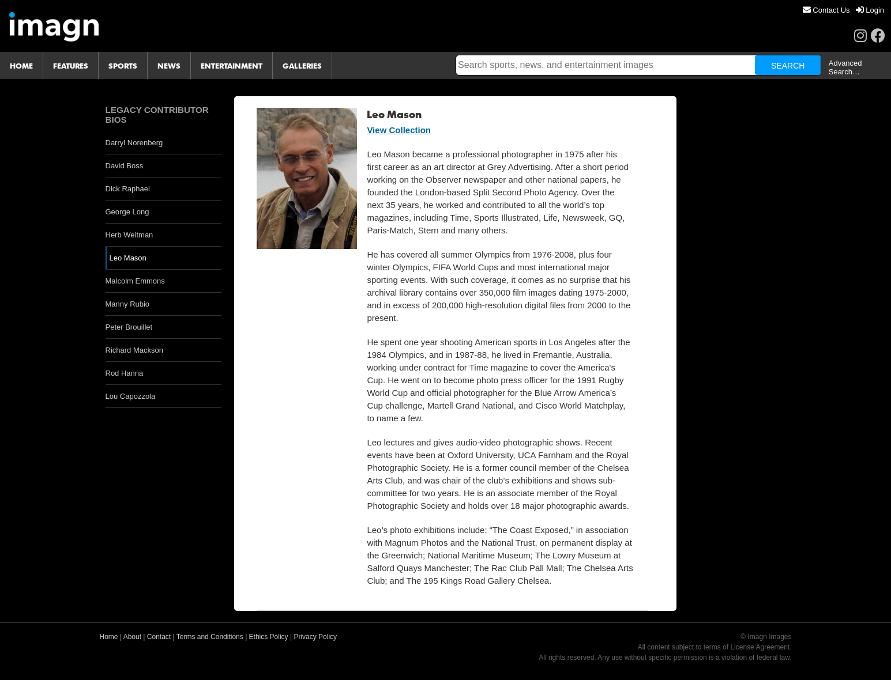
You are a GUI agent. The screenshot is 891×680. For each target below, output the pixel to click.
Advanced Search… (845, 67)
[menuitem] (826, 10)
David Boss (125, 165)
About (132, 637)
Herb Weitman (129, 235)
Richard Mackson (134, 350)
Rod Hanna (125, 373)
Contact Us (826, 10)
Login (870, 10)
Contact (159, 637)
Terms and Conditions (209, 637)
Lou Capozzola (131, 396)
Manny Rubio (128, 304)
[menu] (843, 10)
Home (109, 637)
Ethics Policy (268, 637)
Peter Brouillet (129, 327)
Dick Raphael (128, 188)
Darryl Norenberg (134, 142)
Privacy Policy (315, 637)
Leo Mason (128, 258)
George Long (127, 211)
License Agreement (760, 647)
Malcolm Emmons (135, 281)
